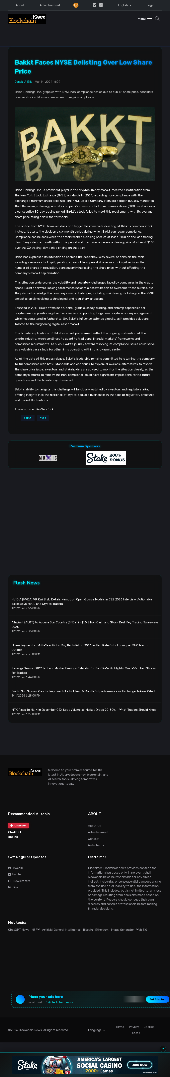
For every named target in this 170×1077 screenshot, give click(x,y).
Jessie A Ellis (23, 81)
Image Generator (122, 930)
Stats (136, 1034)
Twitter (15, 875)
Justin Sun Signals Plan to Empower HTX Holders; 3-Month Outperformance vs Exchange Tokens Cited (83, 691)
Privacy (134, 1028)
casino (13, 837)
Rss (13, 887)
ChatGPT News (18, 930)
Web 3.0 (141, 930)
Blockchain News (30, 1031)
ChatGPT (15, 833)
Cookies (149, 1028)
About (20, 5)
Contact (94, 839)
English (123, 5)
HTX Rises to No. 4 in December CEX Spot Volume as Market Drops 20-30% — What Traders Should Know (84, 710)
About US (94, 826)
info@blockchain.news (58, 1002)
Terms (120, 1028)
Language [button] (95, 1031)
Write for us (96, 845)
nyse (43, 417)
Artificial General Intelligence (61, 930)
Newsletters (19, 881)
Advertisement (50, 5)
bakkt (28, 417)
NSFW (36, 930)
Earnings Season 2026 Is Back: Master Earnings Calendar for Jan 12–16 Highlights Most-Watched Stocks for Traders (84, 671)
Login (150, 5)
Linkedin (15, 868)
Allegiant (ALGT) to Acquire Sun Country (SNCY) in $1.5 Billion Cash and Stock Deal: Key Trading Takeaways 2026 (85, 625)
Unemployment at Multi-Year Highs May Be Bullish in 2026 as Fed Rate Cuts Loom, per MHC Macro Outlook (79, 648)
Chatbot (19, 826)
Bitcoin (88, 930)
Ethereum (102, 930)
